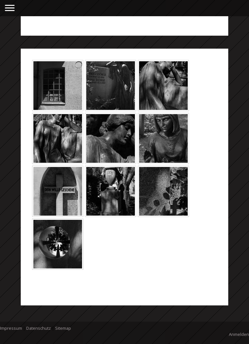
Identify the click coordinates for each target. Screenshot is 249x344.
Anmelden (239, 334)
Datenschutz (38, 328)
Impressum (11, 328)
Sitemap (63, 328)
